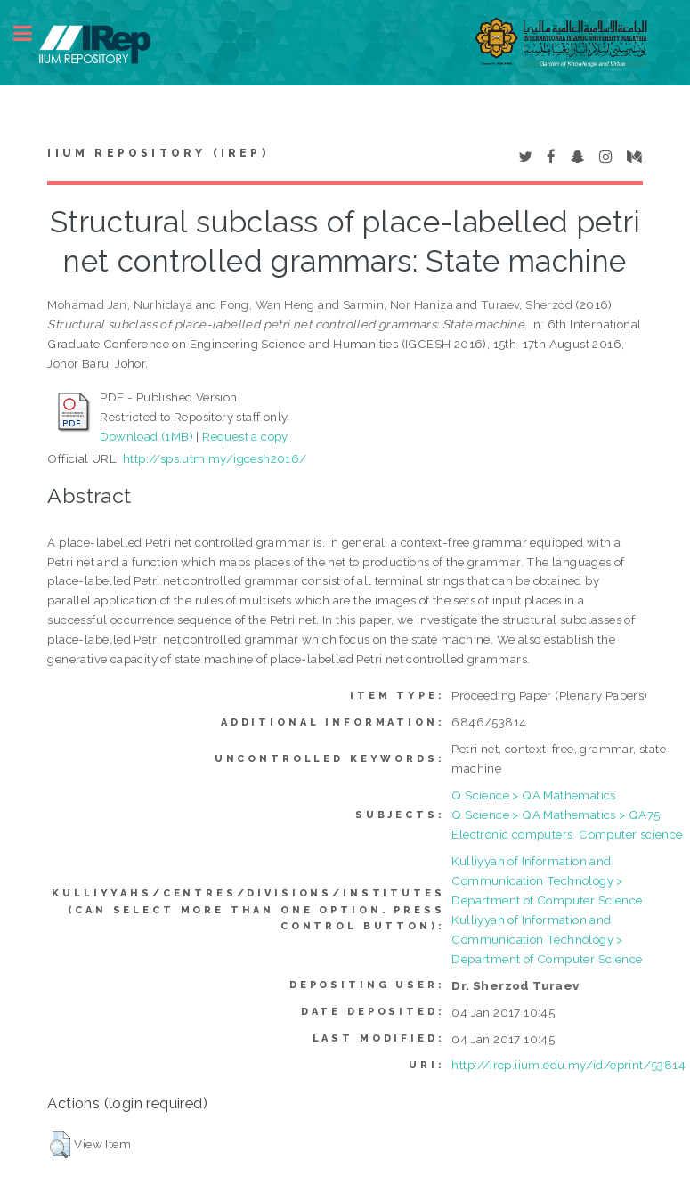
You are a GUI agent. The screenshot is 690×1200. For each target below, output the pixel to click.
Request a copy (245, 436)
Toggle (32, 33)
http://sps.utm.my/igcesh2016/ (215, 458)
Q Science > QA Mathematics (533, 795)
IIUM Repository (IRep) (157, 153)
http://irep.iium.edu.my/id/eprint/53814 (568, 1065)
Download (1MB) (146, 436)
